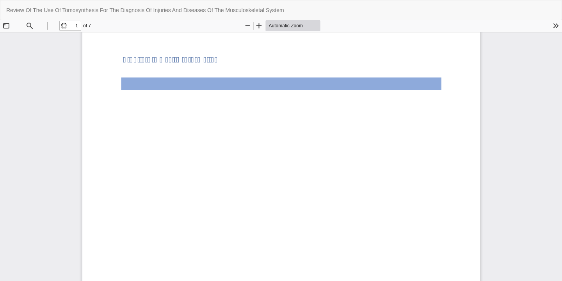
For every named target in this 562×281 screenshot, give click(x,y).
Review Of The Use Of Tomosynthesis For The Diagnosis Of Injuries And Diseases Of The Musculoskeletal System (145, 10)
